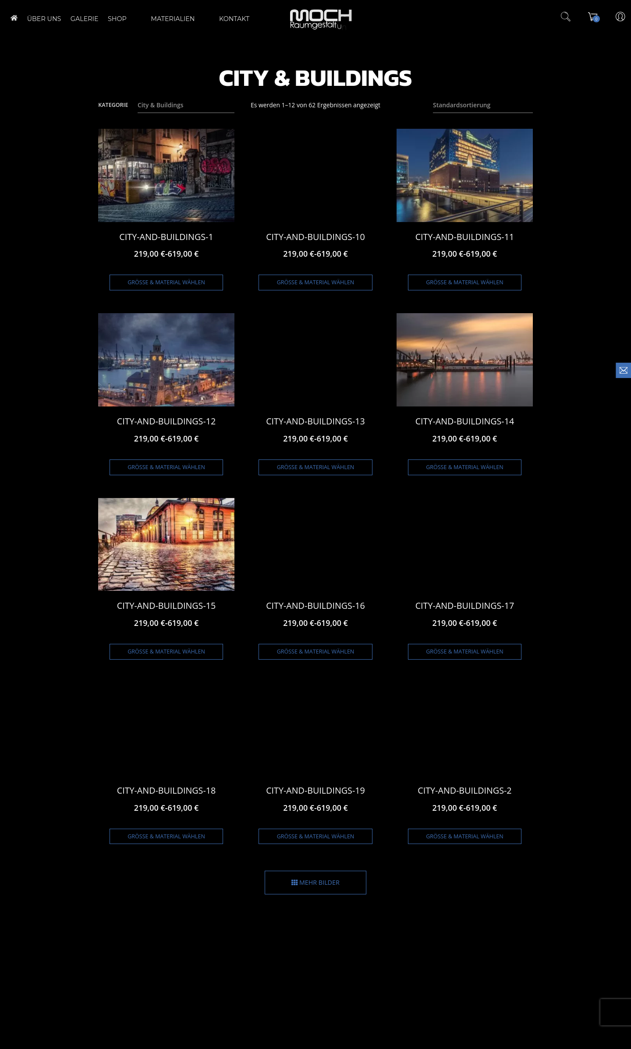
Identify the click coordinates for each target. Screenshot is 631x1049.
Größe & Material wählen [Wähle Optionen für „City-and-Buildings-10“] (315, 282)
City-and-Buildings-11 (464, 237)
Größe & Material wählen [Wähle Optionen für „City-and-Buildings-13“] (315, 467)
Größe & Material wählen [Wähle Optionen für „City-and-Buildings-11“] (464, 282)
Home (14, 18)
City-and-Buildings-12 (166, 421)
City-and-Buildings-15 (166, 605)
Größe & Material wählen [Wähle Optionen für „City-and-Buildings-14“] (464, 467)
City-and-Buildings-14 (464, 421)
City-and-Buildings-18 (166, 790)
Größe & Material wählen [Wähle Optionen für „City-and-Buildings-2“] (464, 836)
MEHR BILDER (315, 882)
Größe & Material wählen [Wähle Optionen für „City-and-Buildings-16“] (315, 651)
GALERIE (85, 19)
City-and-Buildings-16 (315, 605)
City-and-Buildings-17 (464, 605)
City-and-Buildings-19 (315, 790)
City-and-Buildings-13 (315, 421)
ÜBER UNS (44, 19)
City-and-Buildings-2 (464, 790)
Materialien (169, 19)
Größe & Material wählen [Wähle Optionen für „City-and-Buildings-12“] (166, 467)
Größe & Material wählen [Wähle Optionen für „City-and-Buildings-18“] (166, 836)
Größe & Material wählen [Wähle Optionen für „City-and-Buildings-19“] (315, 836)
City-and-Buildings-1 (166, 237)
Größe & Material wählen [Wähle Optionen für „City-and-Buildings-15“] (166, 651)
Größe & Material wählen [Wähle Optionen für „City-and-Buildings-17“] (464, 651)
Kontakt (220, 19)
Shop (121, 19)
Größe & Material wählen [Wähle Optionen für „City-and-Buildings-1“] (166, 282)
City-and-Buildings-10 (315, 237)
